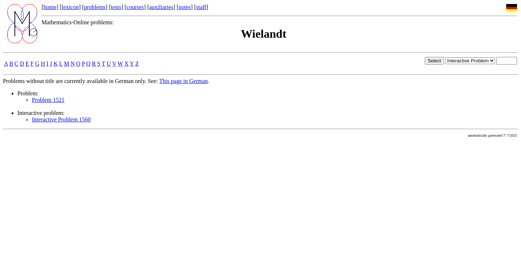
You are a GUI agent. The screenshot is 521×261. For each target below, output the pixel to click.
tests (116, 7)
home (49, 7)
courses (135, 7)
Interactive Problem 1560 (61, 119)
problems (95, 7)
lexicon (70, 7)
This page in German (183, 81)
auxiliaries (161, 7)
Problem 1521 (48, 100)
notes (185, 7)
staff (201, 7)
